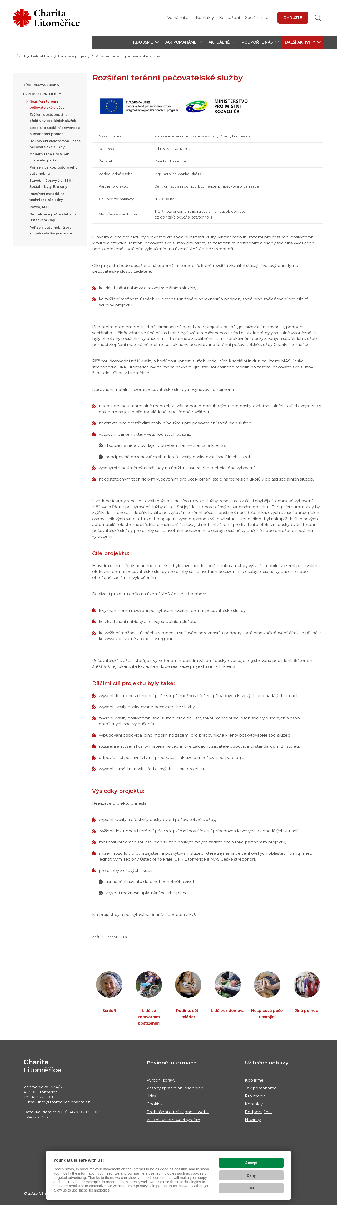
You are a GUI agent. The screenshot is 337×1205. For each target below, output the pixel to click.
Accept (251, 1163)
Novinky (253, 1119)
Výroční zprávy (161, 1080)
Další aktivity (41, 56)
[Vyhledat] (318, 18)
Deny (251, 1175)
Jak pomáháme (261, 1088)
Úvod (20, 56)
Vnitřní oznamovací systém (173, 1119)
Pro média (255, 1095)
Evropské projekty (74, 56)
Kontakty (205, 17)
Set (251, 1188)
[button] (146, 42)
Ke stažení (229, 17)
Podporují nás (258, 1111)
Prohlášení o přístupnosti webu (178, 1111)
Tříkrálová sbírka (41, 85)
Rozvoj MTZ (39, 207)
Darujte (293, 17)
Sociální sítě (256, 17)
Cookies (154, 1103)
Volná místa (179, 17)
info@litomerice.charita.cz (64, 1102)
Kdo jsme (254, 1080)
